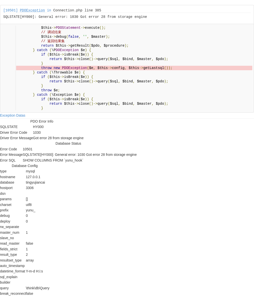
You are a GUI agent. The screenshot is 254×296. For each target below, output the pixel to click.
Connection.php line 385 (77, 10)
